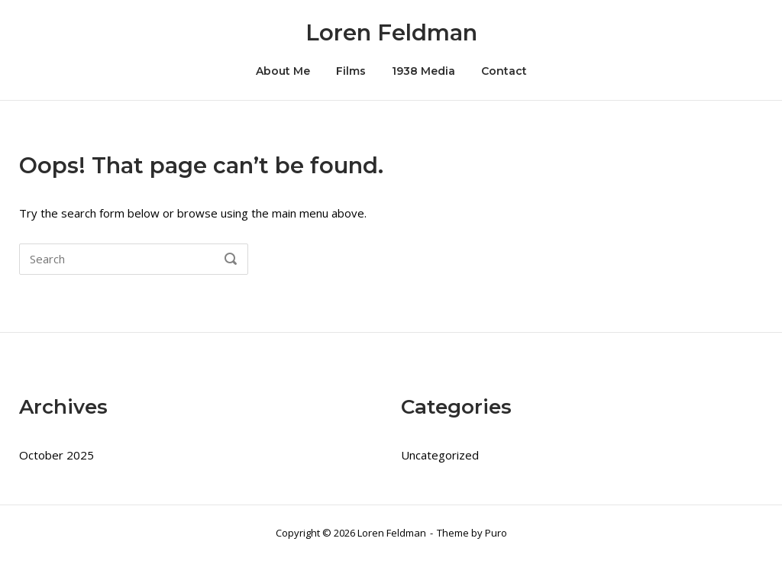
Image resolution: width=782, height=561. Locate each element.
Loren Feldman (391, 32)
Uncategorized (440, 455)
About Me (283, 71)
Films (351, 71)
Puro (496, 533)
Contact (504, 71)
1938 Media (423, 71)
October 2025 (56, 455)
